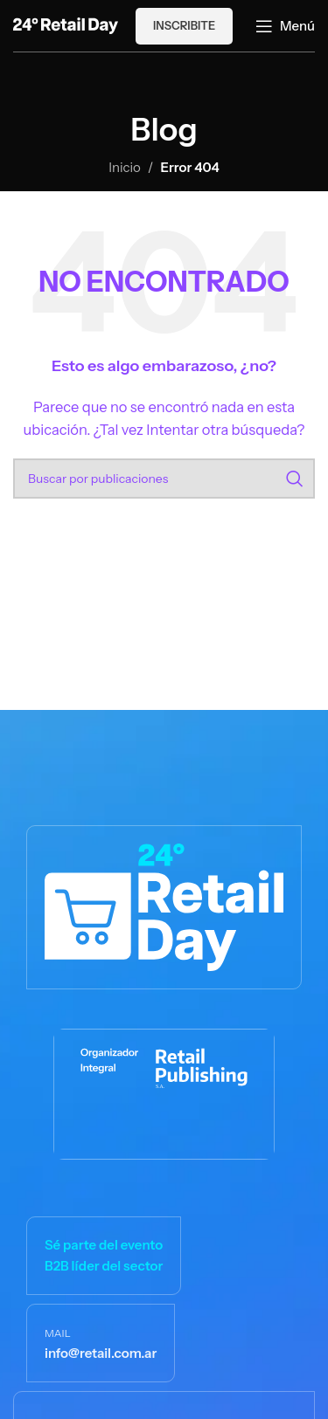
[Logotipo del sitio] (65, 24)
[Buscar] (164, 478)
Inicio (124, 167)
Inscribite (184, 25)
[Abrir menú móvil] (285, 26)
